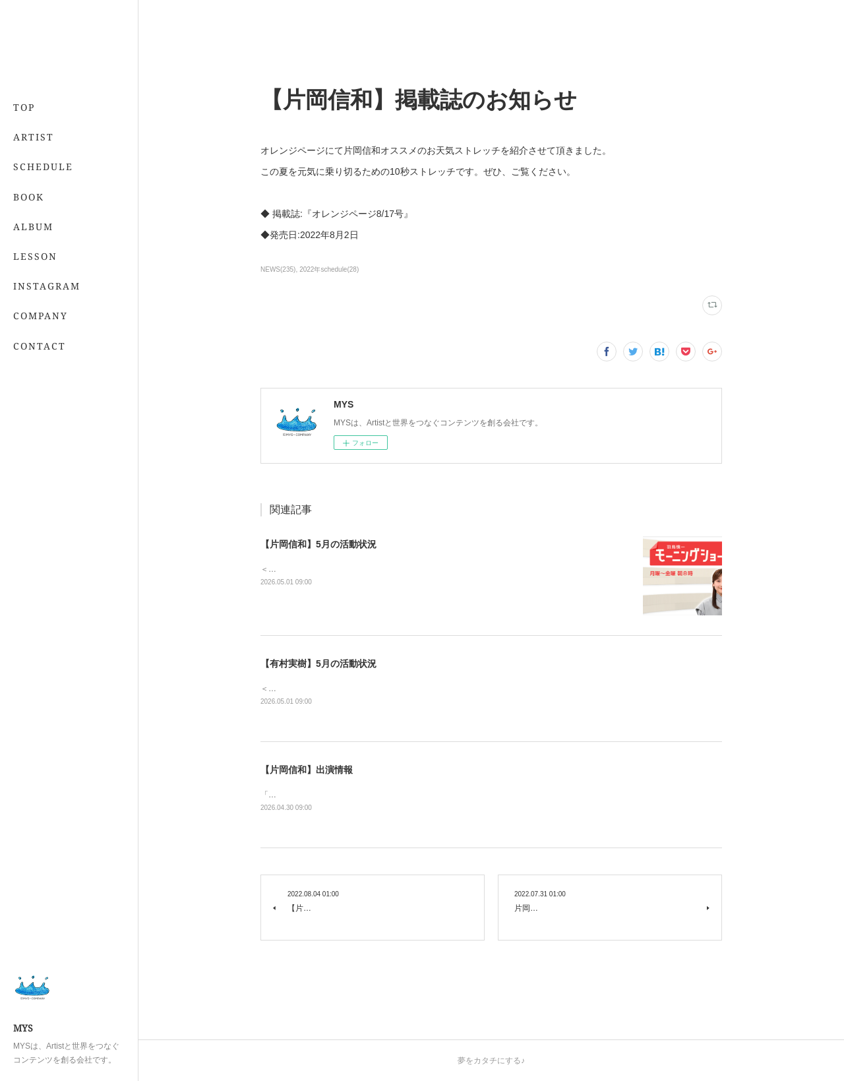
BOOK (28, 197)
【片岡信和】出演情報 (306, 769)
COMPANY (40, 315)
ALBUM (33, 226)
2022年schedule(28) (329, 269)
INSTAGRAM (46, 286)
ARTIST (33, 137)
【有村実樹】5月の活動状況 (318, 663)
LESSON (35, 256)
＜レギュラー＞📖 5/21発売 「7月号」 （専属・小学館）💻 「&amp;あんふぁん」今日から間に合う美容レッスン (465, 688)
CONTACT (39, 346)
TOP (24, 107)
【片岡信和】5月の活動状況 (318, 544)
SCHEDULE (43, 166)
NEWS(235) (277, 269)
